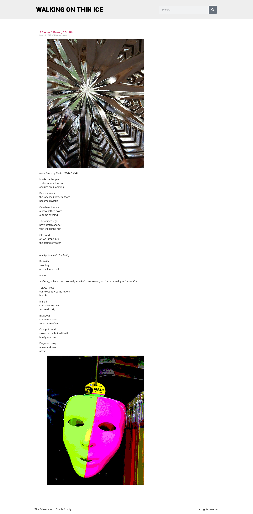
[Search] (213, 10)
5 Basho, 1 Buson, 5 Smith (56, 32)
